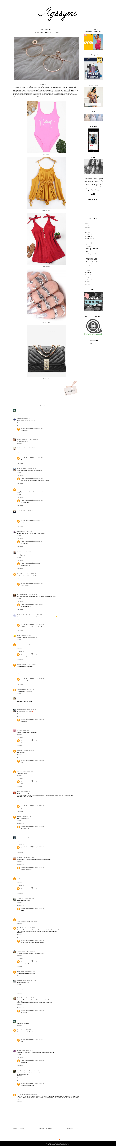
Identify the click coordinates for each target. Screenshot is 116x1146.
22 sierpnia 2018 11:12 (34, 1070)
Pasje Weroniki (95, 190)
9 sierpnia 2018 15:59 (26, 551)
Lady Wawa (19, 771)
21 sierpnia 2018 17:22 (29, 1050)
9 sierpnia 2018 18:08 (31, 573)
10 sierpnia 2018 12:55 (31, 644)
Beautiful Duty (20, 1050)
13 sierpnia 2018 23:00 (29, 951)
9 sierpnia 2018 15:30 (27, 531)
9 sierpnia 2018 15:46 (38, 541)
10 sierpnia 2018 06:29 (37, 614)
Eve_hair (19, 551)
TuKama (19, 418)
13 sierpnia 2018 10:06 (29, 857)
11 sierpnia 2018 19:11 (26, 791)
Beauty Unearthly (21, 447)
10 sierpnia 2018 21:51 (26, 698)
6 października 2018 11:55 (31, 1094)
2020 (86, 228)
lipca (88, 266)
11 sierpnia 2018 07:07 (24, 730)
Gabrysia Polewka (21, 664)
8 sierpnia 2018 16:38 (33, 439)
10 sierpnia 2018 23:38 (30, 709)
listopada (89, 236)
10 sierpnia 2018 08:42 (26, 635)
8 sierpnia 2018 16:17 (26, 418)
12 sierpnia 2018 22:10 (36, 837)
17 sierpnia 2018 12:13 (38, 846)
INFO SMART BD (21, 1094)
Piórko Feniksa (20, 919)
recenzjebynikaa (21, 709)
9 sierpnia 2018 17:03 (38, 563)
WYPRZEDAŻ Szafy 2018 (92, 256)
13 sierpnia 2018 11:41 (30, 878)
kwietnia (89, 272)
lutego (88, 277)
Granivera (19, 531)
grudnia (89, 234)
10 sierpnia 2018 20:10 (32, 689)
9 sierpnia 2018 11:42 (29, 489)
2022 (86, 223)
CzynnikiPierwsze (21, 573)
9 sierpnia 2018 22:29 (32, 594)
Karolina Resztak (21, 997)
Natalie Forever (20, 971)
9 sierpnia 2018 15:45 (38, 520)
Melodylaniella (20, 951)
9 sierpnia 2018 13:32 (38, 428)
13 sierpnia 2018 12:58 (29, 898)
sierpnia (89, 243)
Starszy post (73, 1129)
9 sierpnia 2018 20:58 (38, 583)
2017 (86, 282)
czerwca (89, 268)
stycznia (89, 279)
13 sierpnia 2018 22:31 (30, 927)
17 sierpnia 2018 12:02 (38, 760)
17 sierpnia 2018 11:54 (38, 719)
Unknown (19, 816)
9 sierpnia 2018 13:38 (38, 500)
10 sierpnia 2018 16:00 (38, 654)
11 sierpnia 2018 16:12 (28, 771)
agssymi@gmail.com (95, 189)
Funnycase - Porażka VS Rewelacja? (92, 262)
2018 (86, 232)
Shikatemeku (20, 857)
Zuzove (18, 698)
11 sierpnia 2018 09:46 (29, 750)
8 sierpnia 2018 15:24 (26, 410)
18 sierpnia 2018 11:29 (30, 980)
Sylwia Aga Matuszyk (26, 428)
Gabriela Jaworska (21, 644)
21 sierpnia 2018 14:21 (38, 1039)
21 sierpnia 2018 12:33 (26, 1029)
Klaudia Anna (20, 898)
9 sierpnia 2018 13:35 (38, 457)
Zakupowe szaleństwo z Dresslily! (91, 245)
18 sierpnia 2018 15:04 (26, 1021)
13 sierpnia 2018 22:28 (30, 919)
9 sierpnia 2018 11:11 (31, 468)
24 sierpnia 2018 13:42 (38, 1083)
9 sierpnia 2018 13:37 (38, 478)
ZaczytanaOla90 (21, 878)
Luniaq (18, 410)
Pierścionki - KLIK (46, 322)
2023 (86, 221)
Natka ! (18, 791)
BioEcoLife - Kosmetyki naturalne (92, 249)
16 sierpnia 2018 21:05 (30, 971)
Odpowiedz (19, 414)
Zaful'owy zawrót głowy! (92, 254)
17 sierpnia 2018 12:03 (38, 781)
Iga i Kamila (20, 510)
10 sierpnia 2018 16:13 (31, 664)
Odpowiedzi (21, 425)
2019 (86, 230)
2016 (86, 284)
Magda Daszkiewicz (21, 689)
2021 (86, 225)
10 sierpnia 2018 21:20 (38, 678)
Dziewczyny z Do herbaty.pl (23, 837)
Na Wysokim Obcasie (22, 594)
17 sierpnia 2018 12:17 (38, 961)
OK (17, 730)
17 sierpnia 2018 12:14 (38, 888)
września (89, 241)
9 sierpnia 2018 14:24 (28, 510)
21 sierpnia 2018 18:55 (38, 1060)
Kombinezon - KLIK (45, 210)
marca (88, 274)
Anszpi (18, 635)
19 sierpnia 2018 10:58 (38, 1010)
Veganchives (20, 750)
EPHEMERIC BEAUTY (22, 439)
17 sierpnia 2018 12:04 (38, 805)
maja (88, 270)
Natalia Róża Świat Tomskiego (24, 614)
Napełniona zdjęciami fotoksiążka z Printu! (91, 258)
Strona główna (45, 1129)
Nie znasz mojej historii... (92, 252)
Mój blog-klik (20, 492)
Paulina (19, 1029)
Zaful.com (24, 88)
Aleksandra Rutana (21, 468)
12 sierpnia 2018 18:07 (27, 816)
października (90, 238)
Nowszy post (18, 1129)
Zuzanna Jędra (20, 489)
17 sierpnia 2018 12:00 (38, 740)
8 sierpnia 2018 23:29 (31, 447)
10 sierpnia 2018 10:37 (38, 604)
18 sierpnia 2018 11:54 (31, 997)
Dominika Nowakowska (22, 1070)
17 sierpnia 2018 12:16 (38, 940)
